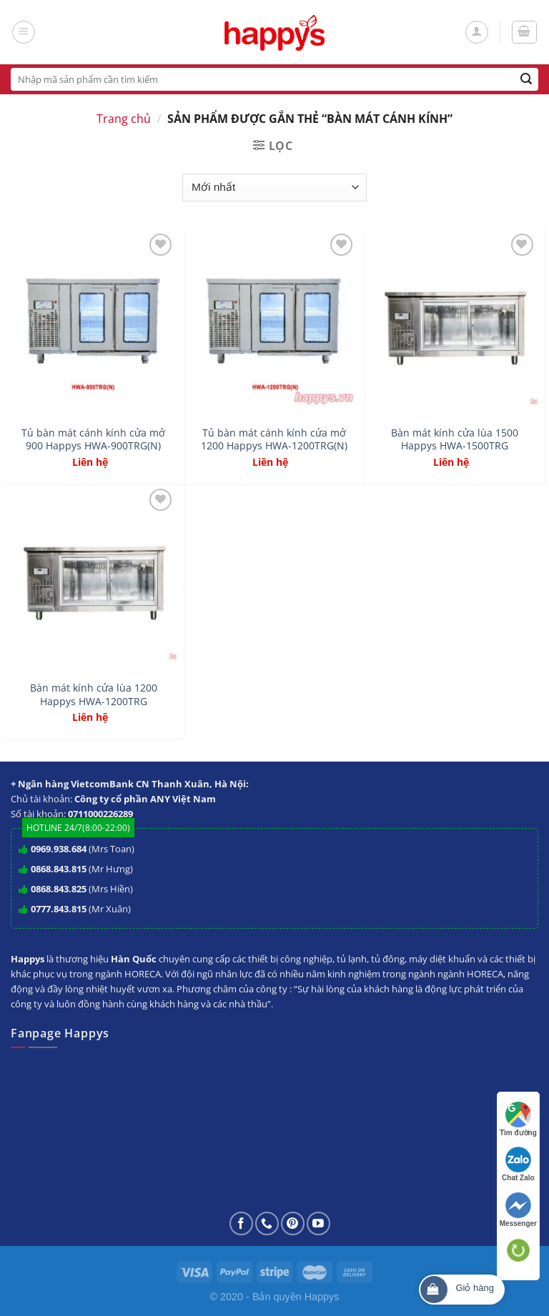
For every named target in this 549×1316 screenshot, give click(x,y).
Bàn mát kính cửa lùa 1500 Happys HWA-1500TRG (454, 440)
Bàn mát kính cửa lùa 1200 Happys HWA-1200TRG (93, 695)
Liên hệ (90, 462)
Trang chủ (124, 118)
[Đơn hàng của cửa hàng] (274, 187)
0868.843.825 (58, 888)
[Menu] (23, 32)
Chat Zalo (518, 1164)
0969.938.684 (58, 848)
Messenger (518, 1209)
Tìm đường (518, 1119)
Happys (322, 1296)
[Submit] (526, 79)
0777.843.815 (58, 908)
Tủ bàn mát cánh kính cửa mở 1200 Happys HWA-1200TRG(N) (274, 440)
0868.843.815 (58, 868)
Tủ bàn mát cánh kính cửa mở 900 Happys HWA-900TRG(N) (93, 440)
